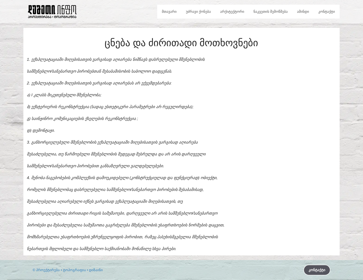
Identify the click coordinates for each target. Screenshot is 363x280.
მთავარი (169, 11)
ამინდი (303, 11)
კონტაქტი (326, 11)
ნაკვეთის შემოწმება (270, 11)
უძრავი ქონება (198, 11)
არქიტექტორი (232, 11)
